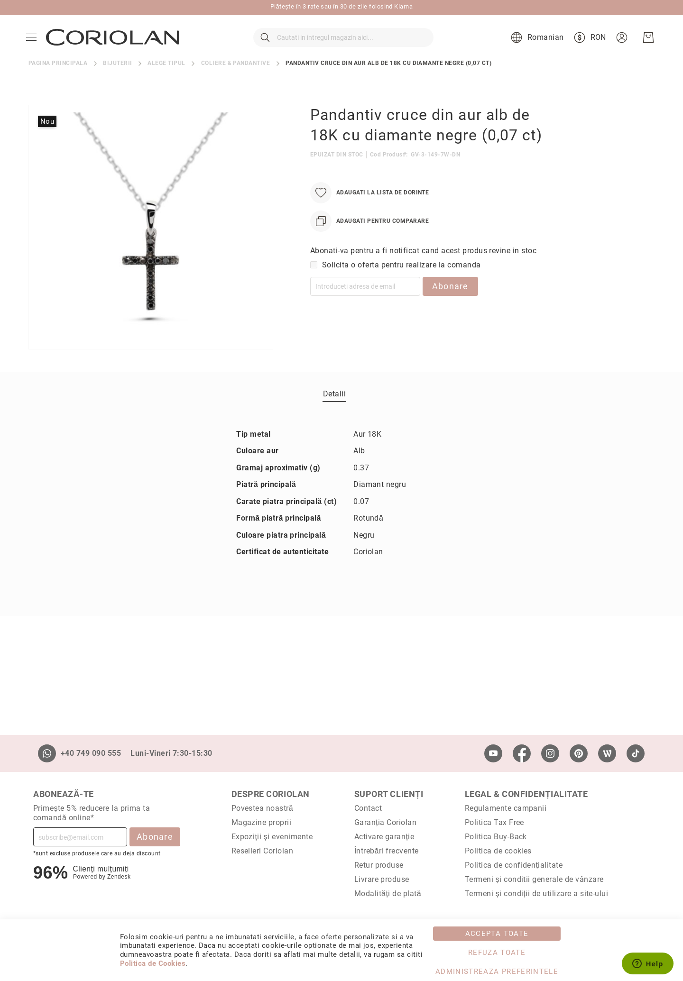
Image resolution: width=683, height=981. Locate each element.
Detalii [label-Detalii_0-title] (334, 413)
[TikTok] (636, 753)
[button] (534, 47)
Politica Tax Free (494, 822)
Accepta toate (497, 933)
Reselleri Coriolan (262, 850)
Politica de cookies (498, 850)
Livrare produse (381, 879)
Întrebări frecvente (386, 850)
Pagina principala (57, 82)
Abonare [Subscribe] (155, 837)
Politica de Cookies (152, 963)
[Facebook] (522, 753)
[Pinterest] (579, 753)
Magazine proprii (261, 822)
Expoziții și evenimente (272, 836)
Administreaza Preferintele (496, 971)
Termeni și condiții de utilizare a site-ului (537, 893)
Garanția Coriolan (385, 822)
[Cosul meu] (646, 47)
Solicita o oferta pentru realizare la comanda (401, 284)
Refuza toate (497, 952)
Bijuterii (117, 82)
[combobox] (343, 47)
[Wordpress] (607, 753)
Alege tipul (166, 82)
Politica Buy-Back (496, 836)
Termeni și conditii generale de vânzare (534, 879)
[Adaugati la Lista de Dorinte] (369, 212)
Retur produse (379, 865)
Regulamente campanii (506, 808)
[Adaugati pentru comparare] (369, 240)
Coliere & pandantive (235, 82)
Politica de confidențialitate (514, 865)
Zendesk (118, 876)
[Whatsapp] (47, 753)
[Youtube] (493, 753)
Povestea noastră (262, 808)
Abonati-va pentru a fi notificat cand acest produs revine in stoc (423, 270)
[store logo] (114, 47)
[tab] (334, 413)
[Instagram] (550, 753)
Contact (368, 808)
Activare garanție (384, 836)
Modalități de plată (387, 893)
